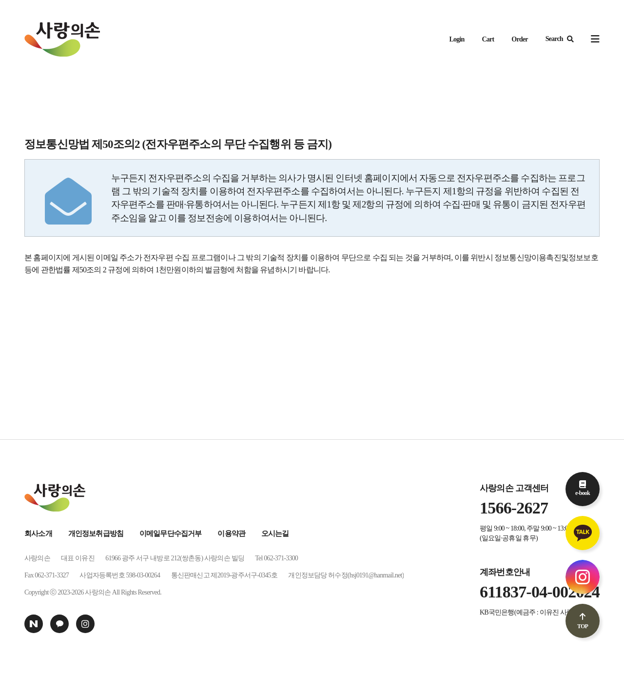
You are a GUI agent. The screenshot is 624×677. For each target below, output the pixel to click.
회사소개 (38, 533)
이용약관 (231, 533)
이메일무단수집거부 (170, 533)
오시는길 (275, 533)
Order (519, 39)
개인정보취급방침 (96, 533)
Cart (488, 39)
